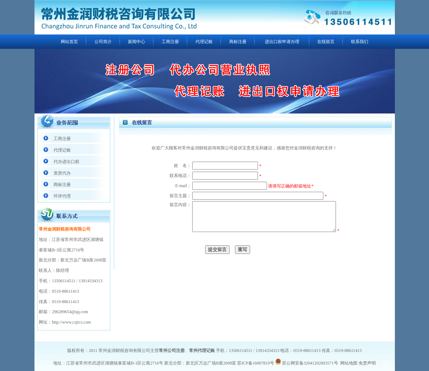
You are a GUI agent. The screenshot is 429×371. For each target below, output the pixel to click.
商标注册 (237, 41)
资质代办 (62, 173)
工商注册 (170, 41)
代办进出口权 (66, 161)
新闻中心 (136, 41)
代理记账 (204, 41)
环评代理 (62, 196)
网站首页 (69, 41)
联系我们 (359, 41)
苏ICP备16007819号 (255, 363)
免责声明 (367, 363)
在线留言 (326, 41)
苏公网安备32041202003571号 (310, 363)
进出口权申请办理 (282, 41)
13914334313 (90, 280)
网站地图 (349, 363)
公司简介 (103, 41)
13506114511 (63, 280)
